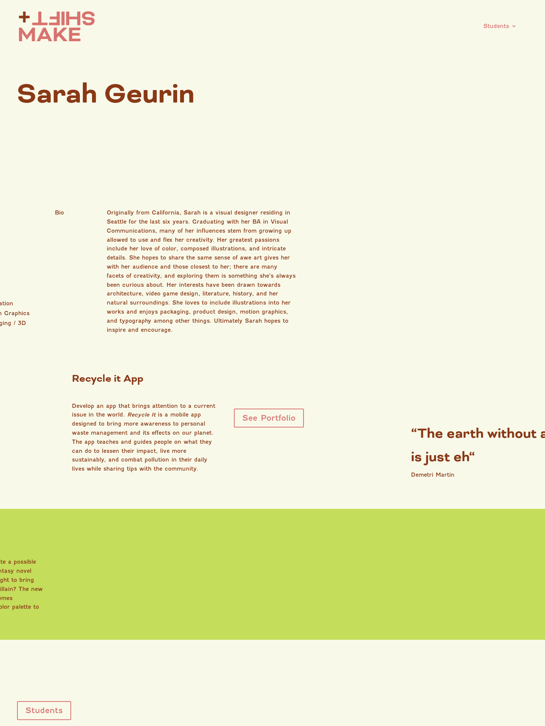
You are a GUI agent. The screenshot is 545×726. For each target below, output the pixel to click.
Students (496, 23)
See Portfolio (269, 417)
